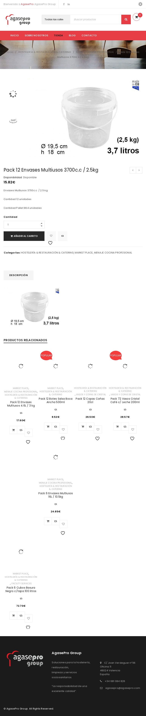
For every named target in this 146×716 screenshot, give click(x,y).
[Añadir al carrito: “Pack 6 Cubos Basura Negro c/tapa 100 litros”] (13, 615)
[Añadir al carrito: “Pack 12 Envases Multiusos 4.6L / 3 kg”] (13, 430)
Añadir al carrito (26, 236)
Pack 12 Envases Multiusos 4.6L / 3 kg (21, 403)
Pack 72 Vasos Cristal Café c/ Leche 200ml (125, 400)
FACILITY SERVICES (22, 583)
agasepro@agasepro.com (122, 688)
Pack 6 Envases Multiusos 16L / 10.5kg (55, 495)
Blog (72, 35)
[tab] (18, 275)
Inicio (14, 35)
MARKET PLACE (84, 252)
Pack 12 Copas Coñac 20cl (90, 400)
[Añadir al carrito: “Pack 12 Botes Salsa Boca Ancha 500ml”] (48, 426)
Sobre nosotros (36, 35)
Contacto (89, 35)
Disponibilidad (13, 177)
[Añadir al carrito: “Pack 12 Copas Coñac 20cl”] (82, 426)
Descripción (18, 275)
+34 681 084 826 (115, 681)
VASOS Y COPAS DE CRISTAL (91, 394)
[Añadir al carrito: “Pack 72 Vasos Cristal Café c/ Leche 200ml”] (117, 426)
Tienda (58, 35)
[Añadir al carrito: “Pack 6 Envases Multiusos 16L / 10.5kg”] (48, 521)
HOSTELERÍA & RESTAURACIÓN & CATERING (44, 52)
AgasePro (27, 4)
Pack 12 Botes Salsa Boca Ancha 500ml (55, 400)
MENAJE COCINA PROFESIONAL (95, 52)
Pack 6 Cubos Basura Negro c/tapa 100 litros (21, 589)
